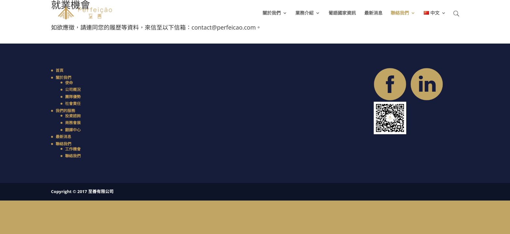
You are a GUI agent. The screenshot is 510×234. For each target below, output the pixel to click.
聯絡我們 (400, 13)
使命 (69, 82)
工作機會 (73, 149)
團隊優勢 (73, 96)
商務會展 (73, 122)
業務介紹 (304, 13)
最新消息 (373, 13)
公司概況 (73, 89)
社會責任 (73, 103)
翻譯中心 (73, 130)
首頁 (59, 70)
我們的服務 (65, 110)
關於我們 (271, 13)
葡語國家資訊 (342, 13)
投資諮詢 (73, 116)
